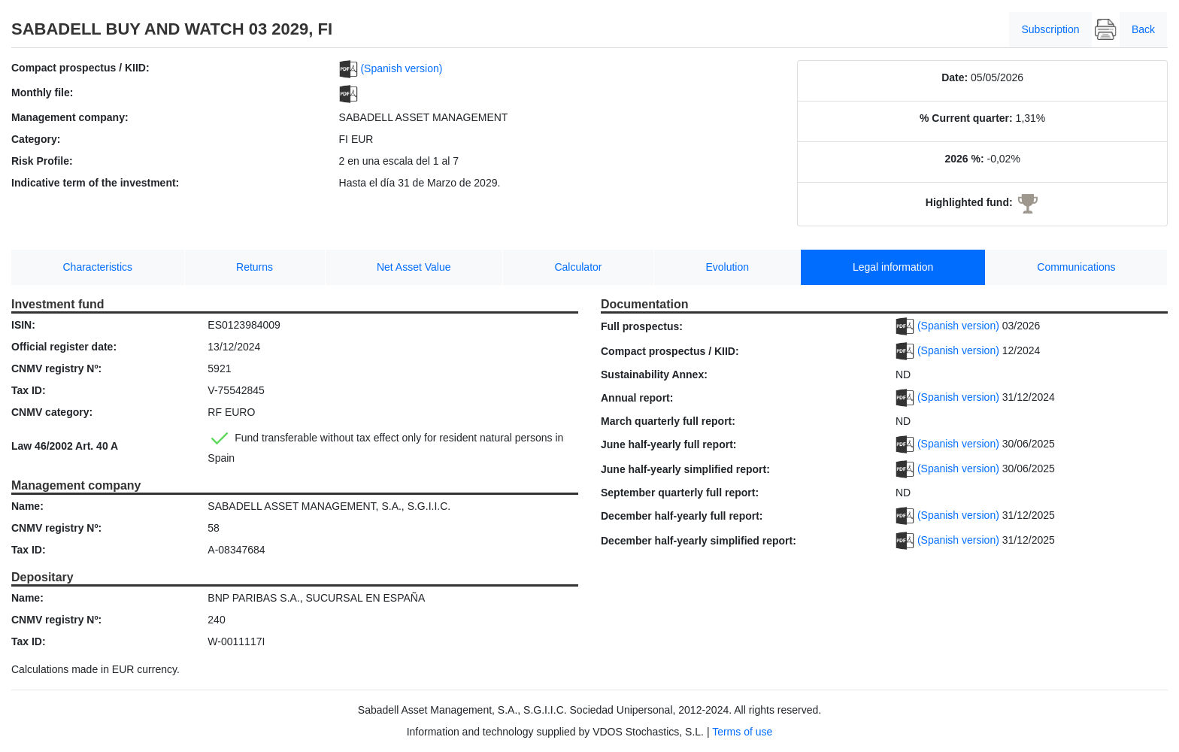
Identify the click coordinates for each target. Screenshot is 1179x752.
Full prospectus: (642, 326)
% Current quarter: (966, 118)
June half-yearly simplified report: (685, 469)
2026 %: (964, 159)
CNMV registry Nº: (56, 368)
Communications (1076, 267)
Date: (954, 77)
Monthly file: (42, 92)
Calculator (578, 267)
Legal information (893, 267)
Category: (35, 139)
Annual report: (637, 398)
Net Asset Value (414, 267)
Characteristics (98, 267)
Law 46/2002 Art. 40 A (64, 446)
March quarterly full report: (668, 421)
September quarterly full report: (680, 493)
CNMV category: (51, 412)
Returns (254, 267)
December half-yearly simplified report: (698, 541)
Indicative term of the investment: (95, 183)
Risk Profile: (42, 161)
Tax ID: (28, 390)
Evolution (727, 267)
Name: (27, 506)
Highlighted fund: (969, 202)
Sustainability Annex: (654, 374)
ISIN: (23, 325)
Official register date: (64, 347)
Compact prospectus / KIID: (80, 68)
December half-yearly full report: (682, 516)
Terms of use (742, 732)
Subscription (1050, 29)
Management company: (70, 117)
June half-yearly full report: (668, 444)
